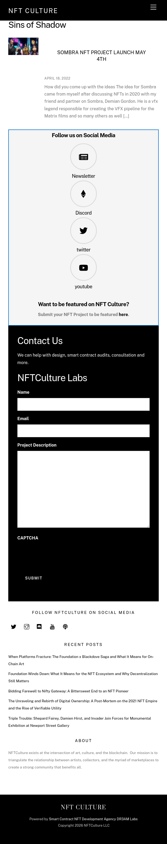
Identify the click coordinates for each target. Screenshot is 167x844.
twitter (84, 250)
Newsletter (83, 176)
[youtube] (52, 626)
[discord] (39, 626)
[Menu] (153, 7)
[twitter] (13, 626)
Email (23, 418)
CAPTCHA (27, 538)
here (123, 314)
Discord (83, 213)
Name (23, 392)
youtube (83, 286)
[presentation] (57, 554)
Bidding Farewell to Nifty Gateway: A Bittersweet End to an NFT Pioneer (68, 691)
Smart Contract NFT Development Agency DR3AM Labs (93, 819)
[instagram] (26, 626)
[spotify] (65, 626)
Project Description (37, 445)
